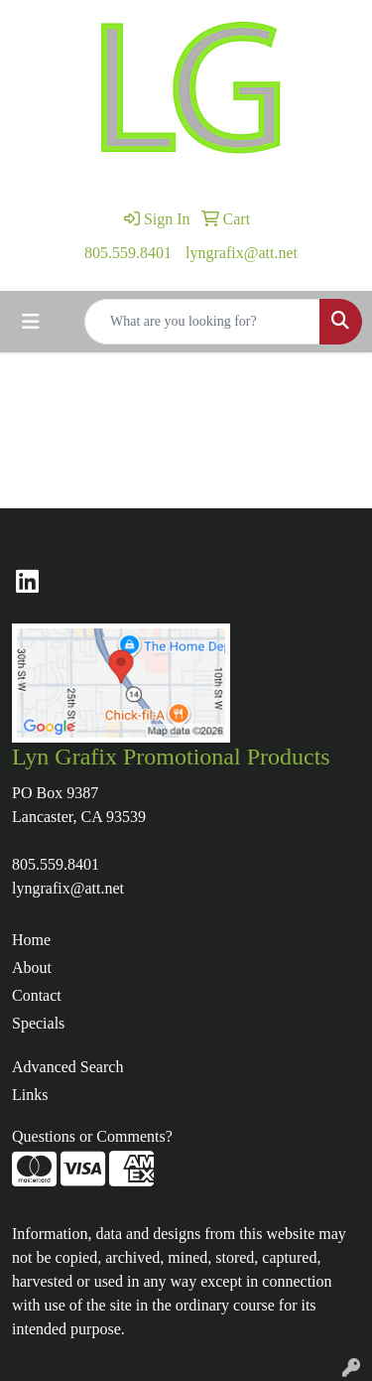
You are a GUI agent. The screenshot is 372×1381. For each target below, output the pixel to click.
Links (30, 1094)
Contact (37, 995)
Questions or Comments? (92, 1136)
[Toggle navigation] (31, 322)
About (32, 967)
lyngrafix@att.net (242, 252)
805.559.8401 (128, 252)
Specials (38, 1023)
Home (31, 939)
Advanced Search (67, 1066)
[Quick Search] (202, 322)
